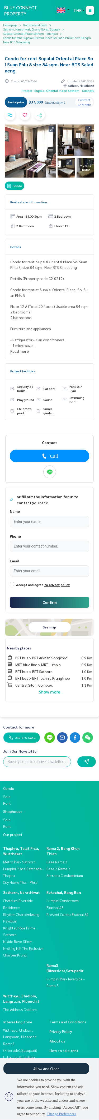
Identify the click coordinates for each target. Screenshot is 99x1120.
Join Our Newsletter (20, 751)
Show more (49, 692)
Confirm (50, 602)
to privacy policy (57, 585)
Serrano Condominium (64, 875)
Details (15, 247)
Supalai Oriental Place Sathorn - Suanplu (30, 33)
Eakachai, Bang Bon (63, 892)
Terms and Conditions (68, 1021)
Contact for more (18, 727)
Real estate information (28, 202)
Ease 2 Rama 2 (58, 868)
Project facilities (22, 371)
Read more (19, 351)
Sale (7, 796)
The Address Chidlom (20, 1009)
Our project (12, 834)
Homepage (10, 25)
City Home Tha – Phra (20, 882)
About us (57, 1041)
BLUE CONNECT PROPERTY (20, 10)
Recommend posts (35, 25)
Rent (7, 803)
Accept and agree (29, 585)
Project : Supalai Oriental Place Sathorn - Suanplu (58, 90)
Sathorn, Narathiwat (21, 892)
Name (15, 511)
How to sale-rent (64, 1050)
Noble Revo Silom (17, 941)
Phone (15, 536)
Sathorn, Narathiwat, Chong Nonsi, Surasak (31, 29)
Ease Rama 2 (56, 861)
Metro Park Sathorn (19, 861)
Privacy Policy (61, 1031)
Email (14, 560)
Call (49, 456)
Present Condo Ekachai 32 (67, 914)
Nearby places (19, 647)
